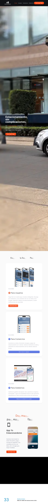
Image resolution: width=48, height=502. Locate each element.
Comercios (25, 3)
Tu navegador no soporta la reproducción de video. (24, 469)
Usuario (20, 3)
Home (15, 3)
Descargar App (11, 451)
